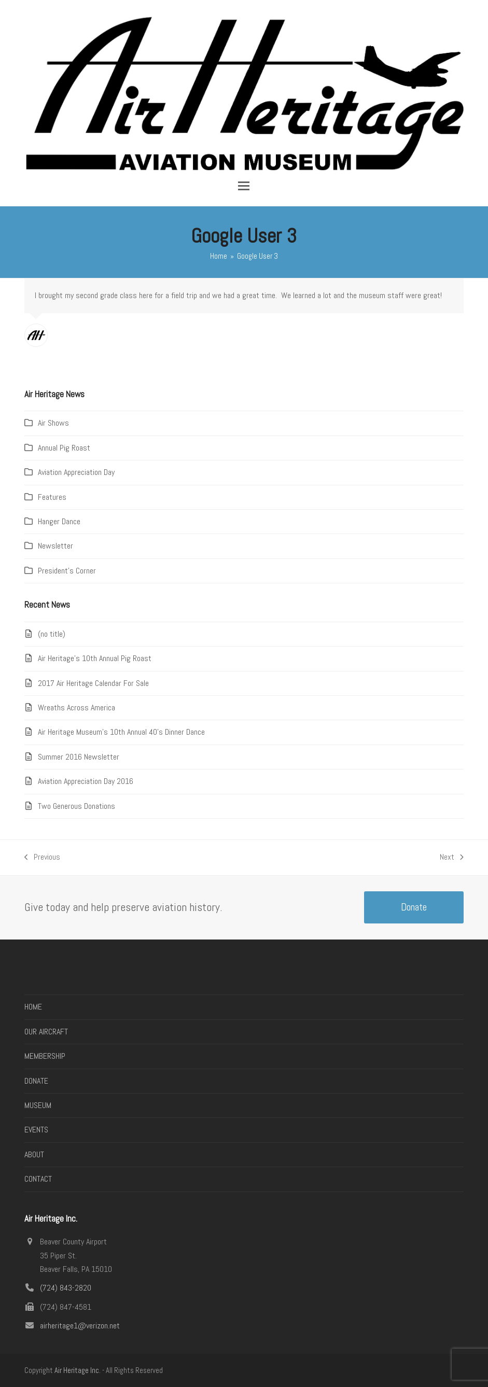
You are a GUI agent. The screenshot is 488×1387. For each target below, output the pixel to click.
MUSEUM (37, 1105)
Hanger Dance (59, 521)
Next (452, 857)
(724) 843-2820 (65, 1287)
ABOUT (34, 1154)
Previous (42, 857)
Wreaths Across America (76, 707)
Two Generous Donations (76, 806)
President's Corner (67, 570)
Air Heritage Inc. (77, 1370)
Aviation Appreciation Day (76, 472)
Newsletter (55, 545)
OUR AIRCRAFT (46, 1031)
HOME (33, 1006)
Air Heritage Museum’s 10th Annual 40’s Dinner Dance (121, 731)
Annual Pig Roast (64, 447)
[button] (243, 185)
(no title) (51, 633)
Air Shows (53, 422)
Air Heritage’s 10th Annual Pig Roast (94, 658)
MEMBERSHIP (44, 1055)
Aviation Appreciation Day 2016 (85, 781)
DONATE (36, 1080)
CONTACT (38, 1178)
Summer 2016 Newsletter (78, 756)
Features (52, 497)
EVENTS (36, 1129)
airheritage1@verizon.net (80, 1325)
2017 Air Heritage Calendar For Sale (93, 683)
